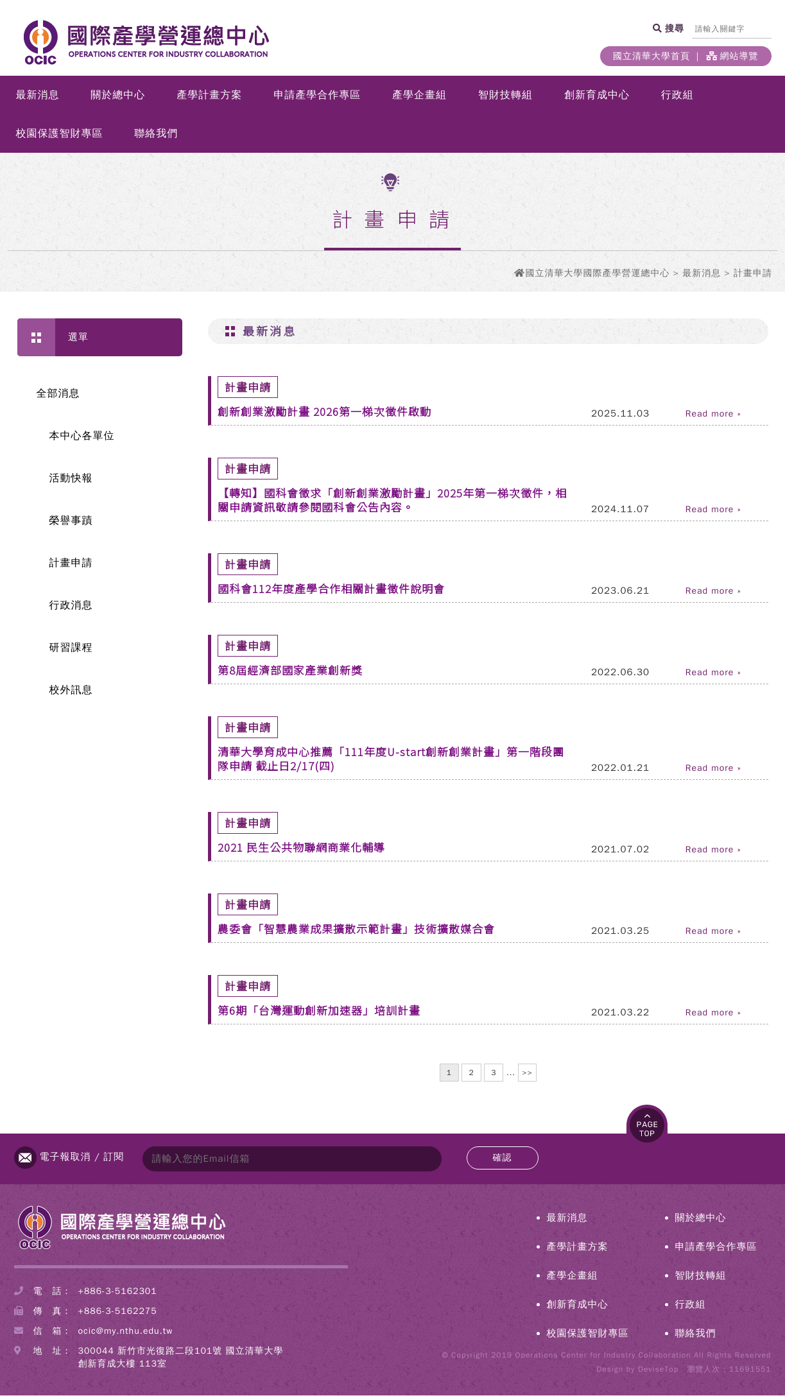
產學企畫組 (419, 97)
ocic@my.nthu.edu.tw (125, 1333)
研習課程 (71, 650)
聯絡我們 (156, 136)
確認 (502, 1160)
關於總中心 (118, 97)
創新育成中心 (597, 97)
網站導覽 (732, 56)
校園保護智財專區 (59, 136)
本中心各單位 (82, 438)
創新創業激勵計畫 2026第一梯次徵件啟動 (324, 414)
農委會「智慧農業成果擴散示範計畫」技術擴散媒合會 (356, 931)
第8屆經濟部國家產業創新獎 (290, 672)
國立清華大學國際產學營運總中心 (597, 275)
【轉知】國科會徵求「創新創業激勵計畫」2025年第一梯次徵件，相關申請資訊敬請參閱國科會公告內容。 (392, 502)
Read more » (713, 416)
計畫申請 (71, 565)
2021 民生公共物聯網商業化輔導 (301, 849)
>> (527, 1075)
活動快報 (71, 481)
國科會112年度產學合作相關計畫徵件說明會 (331, 591)
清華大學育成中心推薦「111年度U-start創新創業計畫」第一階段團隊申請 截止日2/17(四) (391, 761)
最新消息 (37, 97)
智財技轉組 (505, 97)
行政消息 (71, 608)
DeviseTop (658, 1372)
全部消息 (58, 396)
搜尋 (673, 28)
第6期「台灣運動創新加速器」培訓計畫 (319, 1013)
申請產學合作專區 (317, 97)
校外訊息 (71, 692)
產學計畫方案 (209, 97)
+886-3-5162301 (117, 1293)
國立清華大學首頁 (651, 56)
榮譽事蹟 (71, 523)
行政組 (677, 97)
